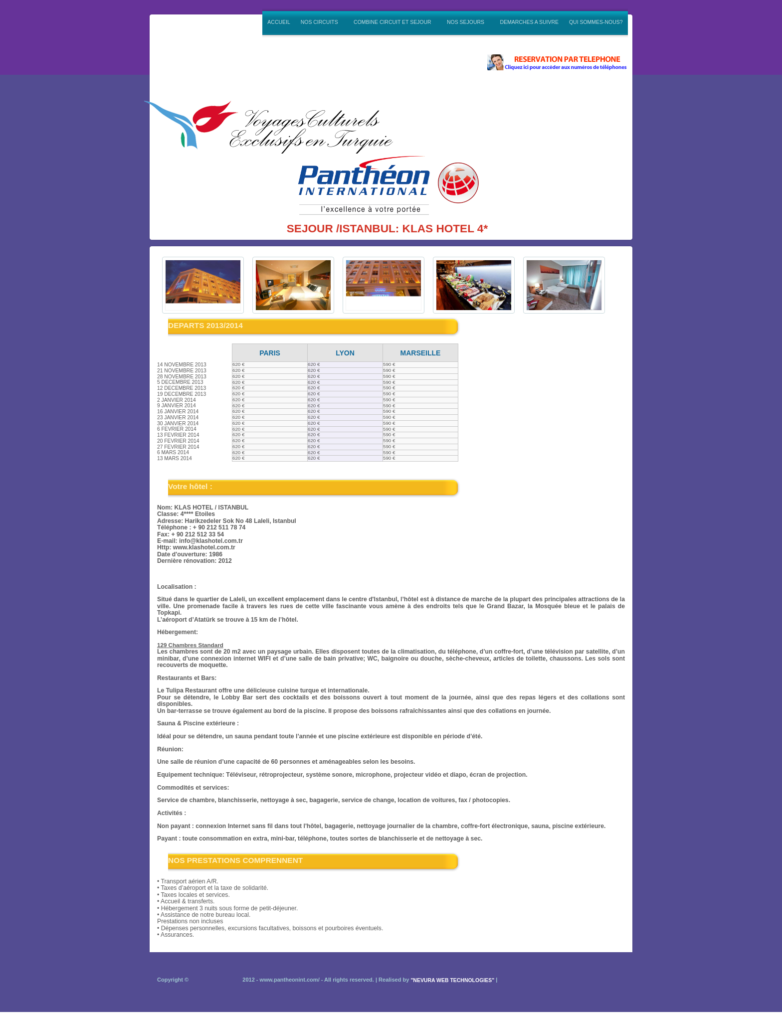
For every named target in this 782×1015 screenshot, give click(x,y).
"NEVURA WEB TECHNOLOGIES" (452, 980)
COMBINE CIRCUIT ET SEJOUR (393, 21)
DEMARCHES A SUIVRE (529, 22)
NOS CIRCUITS (319, 21)
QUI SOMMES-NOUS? (596, 22)
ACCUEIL (278, 22)
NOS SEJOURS (466, 21)
